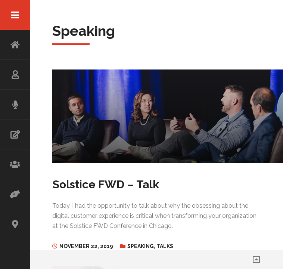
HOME (15, 45)
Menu (15, 15)
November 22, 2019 (86, 246)
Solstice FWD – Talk (105, 184)
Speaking (140, 246)
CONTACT (15, 224)
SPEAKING (15, 105)
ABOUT (15, 75)
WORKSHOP (15, 164)
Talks (164, 246)
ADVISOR (15, 194)
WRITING (15, 134)
